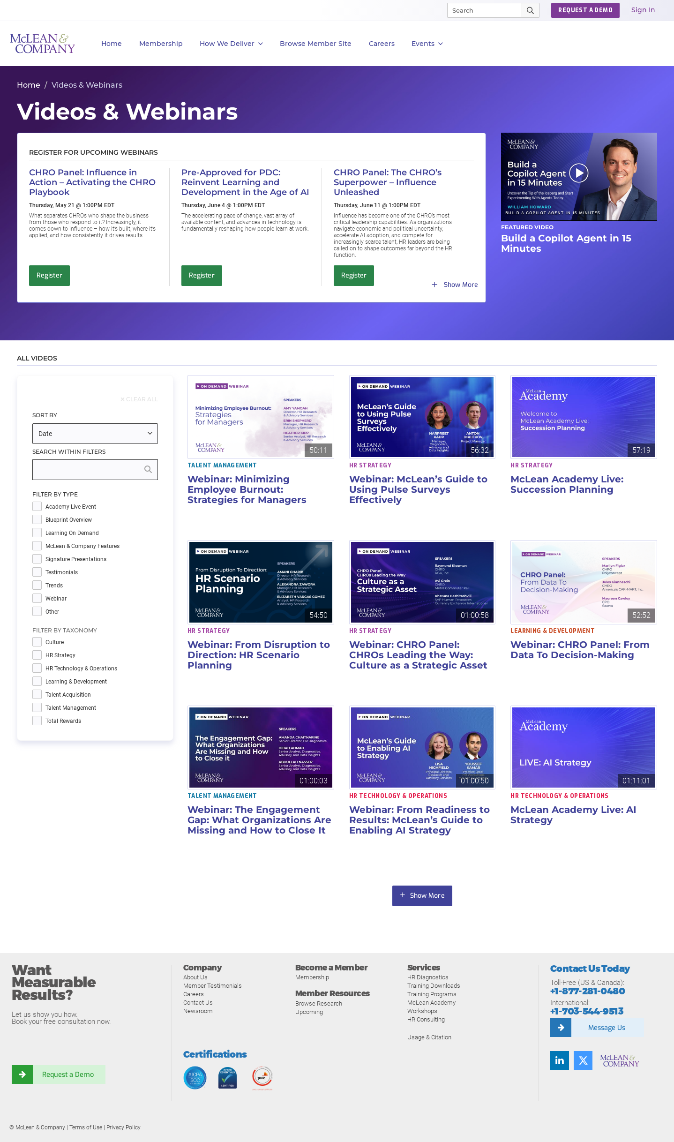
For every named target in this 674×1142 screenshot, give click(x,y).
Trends (54, 586)
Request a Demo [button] (585, 10)
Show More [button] (427, 895)
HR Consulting (426, 1019)
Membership (161, 43)
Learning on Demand (72, 533)
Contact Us (198, 1002)
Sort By (44, 415)
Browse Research (318, 1003)
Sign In (643, 10)
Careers (193, 994)
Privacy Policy (123, 1127)
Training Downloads (433, 985)
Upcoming (309, 1011)
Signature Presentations (75, 559)
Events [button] (427, 43)
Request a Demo (68, 1074)
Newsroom (198, 1010)
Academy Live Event (70, 507)
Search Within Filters (68, 452)
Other (52, 612)
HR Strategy (60, 656)
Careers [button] (382, 43)
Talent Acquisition (68, 695)
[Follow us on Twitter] (583, 1060)
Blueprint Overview (68, 520)
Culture (54, 642)
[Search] (480, 10)
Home (111, 43)
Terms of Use (85, 1127)
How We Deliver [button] (231, 43)
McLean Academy (431, 1002)
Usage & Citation (429, 1037)
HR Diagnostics (428, 977)
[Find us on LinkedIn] (559, 1060)
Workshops (422, 1010)
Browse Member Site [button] (316, 43)
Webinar (56, 599)
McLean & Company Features (82, 546)
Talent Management (70, 708)
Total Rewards (63, 721)
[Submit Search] (530, 10)
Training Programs (432, 994)
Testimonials (61, 573)
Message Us (606, 1027)
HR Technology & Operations (81, 669)
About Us (195, 977)
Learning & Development (76, 682)
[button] (579, 176)
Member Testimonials (212, 985)
